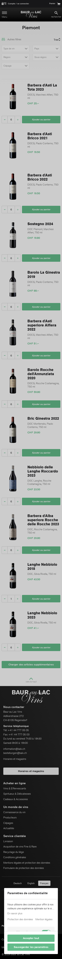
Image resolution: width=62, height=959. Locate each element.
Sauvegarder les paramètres (31, 947)
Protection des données (20, 919)
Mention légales (43, 919)
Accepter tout (31, 938)
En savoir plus (14, 913)
